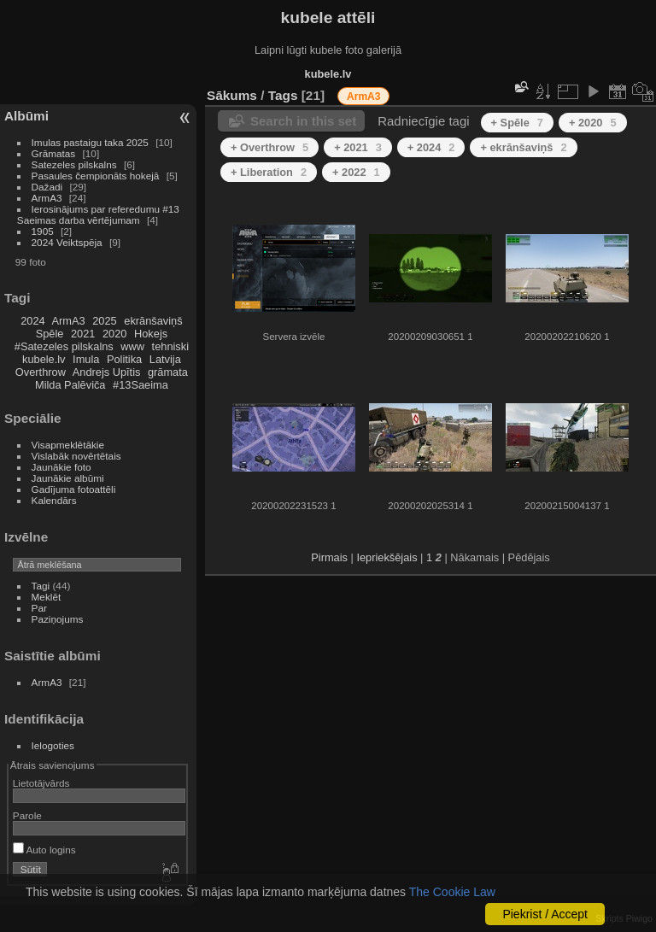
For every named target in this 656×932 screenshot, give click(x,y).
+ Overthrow (269, 147)
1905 (43, 231)
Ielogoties (53, 745)
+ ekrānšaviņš (523, 147)
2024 (32, 320)
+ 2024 (431, 147)
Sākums (232, 95)
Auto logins (44, 849)
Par (39, 607)
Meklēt (47, 596)
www (132, 346)
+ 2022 (356, 172)
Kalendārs (54, 500)
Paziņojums (58, 618)
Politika (124, 359)
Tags (283, 95)
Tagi (41, 585)
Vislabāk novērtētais (76, 455)
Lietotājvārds (41, 782)
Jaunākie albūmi (68, 478)
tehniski (170, 346)
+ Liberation (269, 172)
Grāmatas (54, 153)
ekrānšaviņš (153, 320)
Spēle (50, 333)
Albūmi (26, 115)
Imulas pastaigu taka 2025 (90, 142)
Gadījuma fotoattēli (74, 489)
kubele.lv (44, 359)
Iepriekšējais (386, 557)
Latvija (165, 359)
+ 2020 (593, 122)
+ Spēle (517, 122)
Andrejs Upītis (107, 372)
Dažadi (47, 186)
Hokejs (150, 333)
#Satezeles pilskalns (64, 346)
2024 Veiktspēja (67, 242)
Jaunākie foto (61, 466)
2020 (114, 333)
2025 (104, 320)
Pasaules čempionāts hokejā (96, 175)
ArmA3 (47, 197)
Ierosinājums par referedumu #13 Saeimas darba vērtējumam (98, 214)
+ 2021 (358, 147)
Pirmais (329, 557)
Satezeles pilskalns (74, 164)
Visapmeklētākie (68, 444)
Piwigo (639, 918)
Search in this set (303, 121)
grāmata (168, 372)
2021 (83, 333)
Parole (27, 815)
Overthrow (40, 372)
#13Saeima (140, 384)
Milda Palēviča (70, 384)
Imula (86, 359)
